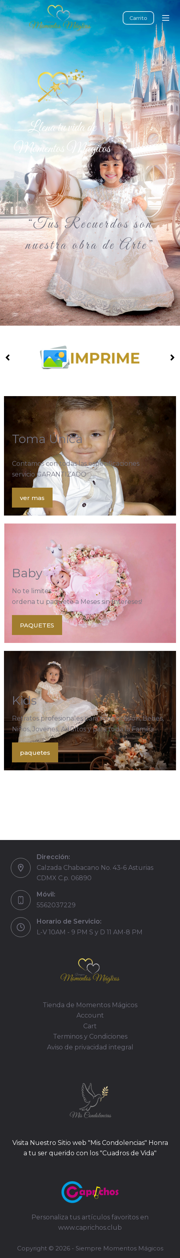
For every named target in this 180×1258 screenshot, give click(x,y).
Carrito (138, 18)
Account (90, 1015)
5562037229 (56, 905)
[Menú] (165, 17)
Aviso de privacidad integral (90, 1047)
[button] (7, 357)
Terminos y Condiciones (90, 1036)
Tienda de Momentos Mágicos (90, 1005)
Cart (90, 1026)
